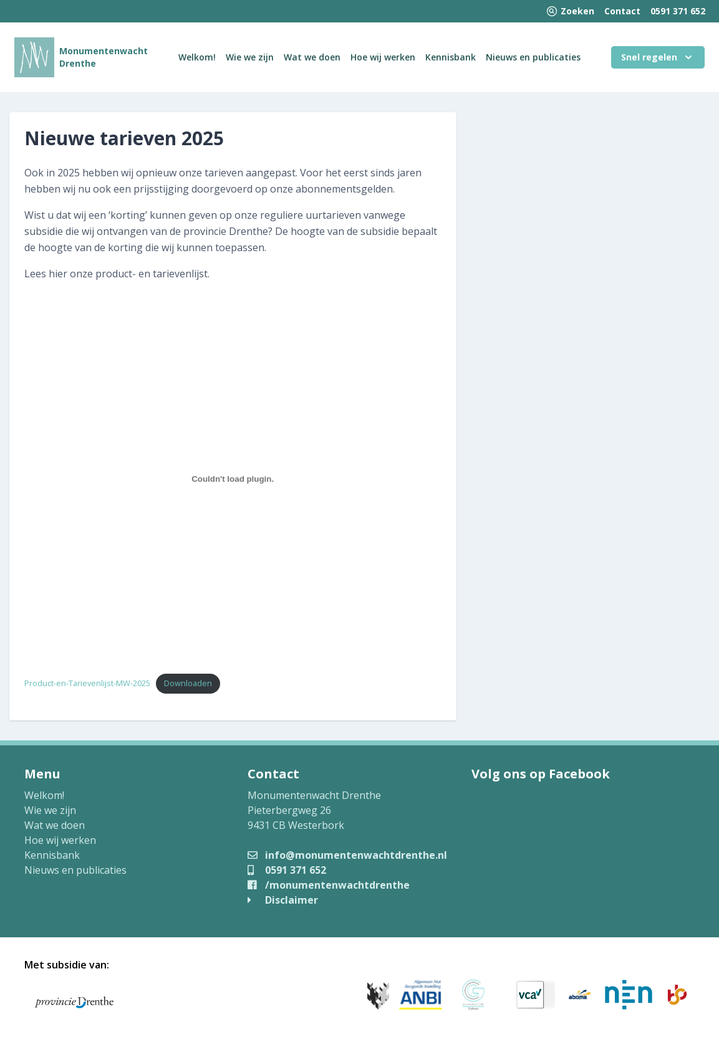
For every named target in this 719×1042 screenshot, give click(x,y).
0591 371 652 (677, 11)
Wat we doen (312, 57)
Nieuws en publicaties (533, 57)
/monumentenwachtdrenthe (329, 885)
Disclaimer (283, 900)
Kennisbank (450, 57)
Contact (622, 11)
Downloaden (188, 683)
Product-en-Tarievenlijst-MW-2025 (87, 683)
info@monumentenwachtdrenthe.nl (347, 855)
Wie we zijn (250, 57)
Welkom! (197, 57)
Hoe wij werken (382, 57)
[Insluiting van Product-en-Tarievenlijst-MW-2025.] (233, 479)
